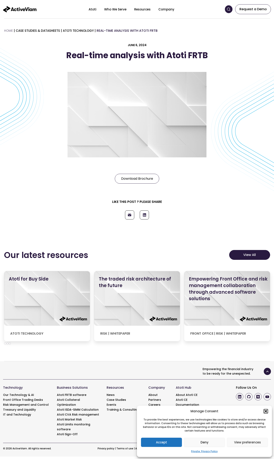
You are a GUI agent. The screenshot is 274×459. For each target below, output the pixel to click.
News (111, 397)
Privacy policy (106, 451)
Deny (205, 442)
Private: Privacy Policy (204, 451)
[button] (266, 411)
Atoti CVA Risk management (78, 417)
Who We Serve (115, 9)
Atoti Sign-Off (67, 437)
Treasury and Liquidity (19, 412)
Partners (154, 402)
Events (111, 407)
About (153, 397)
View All (249, 257)
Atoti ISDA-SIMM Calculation (78, 412)
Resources (142, 9)
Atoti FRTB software (71, 397)
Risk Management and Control (26, 407)
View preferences (247, 442)
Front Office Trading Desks (23, 402)
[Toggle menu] (99, 9)
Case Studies (116, 402)
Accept (161, 442)
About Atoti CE (186, 397)
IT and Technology (17, 417)
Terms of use (124, 451)
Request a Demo (253, 9)
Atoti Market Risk (69, 422)
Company (166, 9)
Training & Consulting (123, 412)
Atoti (92, 9)
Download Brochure (137, 178)
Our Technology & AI (18, 397)
